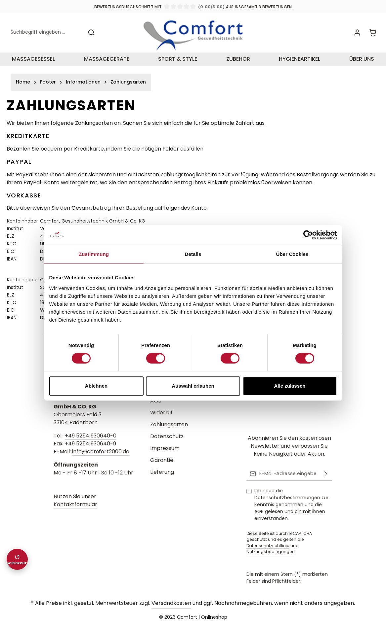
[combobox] (45, 35)
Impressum (165, 449)
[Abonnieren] (326, 474)
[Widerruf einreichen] (17, 559)
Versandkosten (171, 603)
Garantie (161, 461)
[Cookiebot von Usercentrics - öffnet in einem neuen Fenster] (308, 235)
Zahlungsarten (169, 425)
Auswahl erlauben (193, 386)
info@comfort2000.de (100, 452)
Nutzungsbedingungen (270, 552)
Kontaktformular (75, 505)
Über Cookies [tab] (292, 254)
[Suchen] (91, 35)
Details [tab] (193, 254)
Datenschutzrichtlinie (267, 545)
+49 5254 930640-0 (90, 436)
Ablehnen (96, 386)
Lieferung (162, 472)
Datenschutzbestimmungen (287, 498)
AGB (155, 401)
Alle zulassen (289, 386)
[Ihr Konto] (357, 35)
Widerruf (161, 413)
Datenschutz (167, 437)
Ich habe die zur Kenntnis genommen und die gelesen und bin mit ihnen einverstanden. (291, 505)
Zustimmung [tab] (94, 254)
